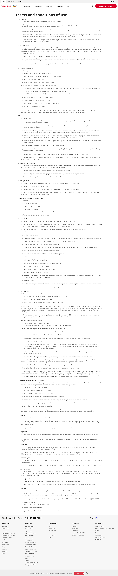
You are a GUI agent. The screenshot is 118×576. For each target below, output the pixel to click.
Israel (98, 518)
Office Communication (30, 544)
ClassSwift (4, 549)
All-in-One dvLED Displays (8, 535)
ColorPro (27, 558)
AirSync (4, 553)
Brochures (51, 533)
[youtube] (35, 518)
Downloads (75, 530)
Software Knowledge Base (78, 535)
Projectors (4, 531)
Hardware (27, 6)
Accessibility (64, 571)
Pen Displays (5, 540)
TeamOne (4, 551)
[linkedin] (38, 518)
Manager (4, 547)
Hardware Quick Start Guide (79, 533)
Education (11, 1)
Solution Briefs (52, 530)
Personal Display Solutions (31, 562)
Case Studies (52, 528)
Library (50, 526)
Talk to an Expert (105, 6)
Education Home (29, 529)
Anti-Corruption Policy (100, 537)
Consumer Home (29, 556)
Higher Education (29, 531)
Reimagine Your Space (30, 565)
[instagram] (40, 518)
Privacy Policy (52, 571)
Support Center (76, 528)
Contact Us (74, 526)
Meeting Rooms (29, 540)
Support (112, 1)
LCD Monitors (5, 529)
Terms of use (58, 571)
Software (38, 6)
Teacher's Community (30, 533)
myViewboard (5, 544)
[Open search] (93, 6)
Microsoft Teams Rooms (31, 551)
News (96, 533)
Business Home (29, 538)
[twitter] (31, 518)
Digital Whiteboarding (30, 549)
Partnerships (98, 539)
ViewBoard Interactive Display (9, 533)
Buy (68, 6)
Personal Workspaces (30, 542)
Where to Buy (98, 535)
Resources (49, 6)
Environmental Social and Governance (104, 528)
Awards (97, 530)
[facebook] (28, 518)
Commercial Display (7, 537)
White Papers (52, 535)
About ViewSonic (99, 526)
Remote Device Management (32, 547)
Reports (50, 537)
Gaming (27, 560)
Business (20, 1)
